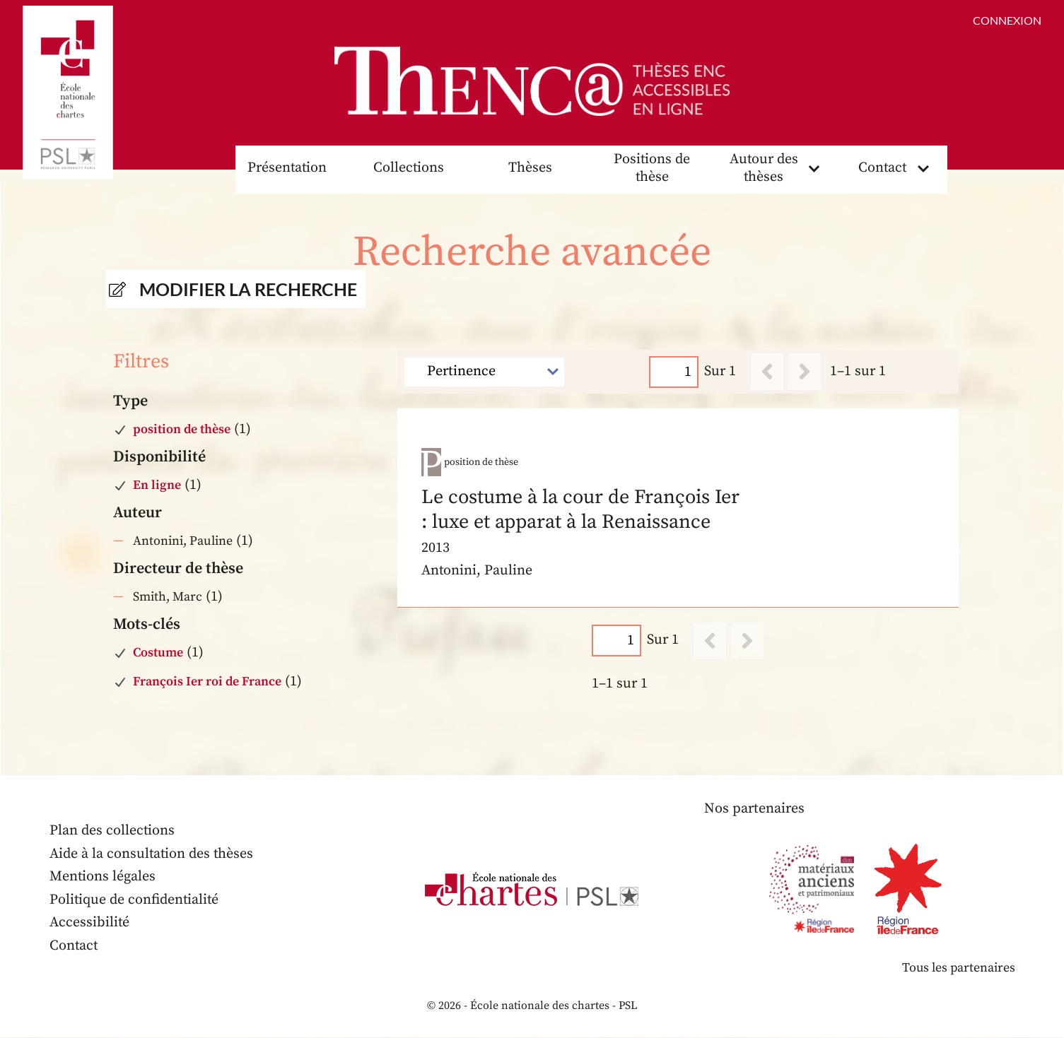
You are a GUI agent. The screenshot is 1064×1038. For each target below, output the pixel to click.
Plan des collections (112, 831)
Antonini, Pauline (183, 541)
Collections (408, 168)
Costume (158, 653)
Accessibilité (89, 923)
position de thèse (181, 430)
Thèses (530, 168)
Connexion (1007, 20)
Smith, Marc (167, 597)
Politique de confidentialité (135, 900)
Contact (882, 168)
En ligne (157, 486)
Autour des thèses (763, 169)
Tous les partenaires (958, 968)
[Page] (673, 372)
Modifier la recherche (249, 289)
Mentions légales (102, 877)
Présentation (287, 168)
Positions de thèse (652, 169)
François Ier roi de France (207, 681)
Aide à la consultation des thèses (152, 854)
